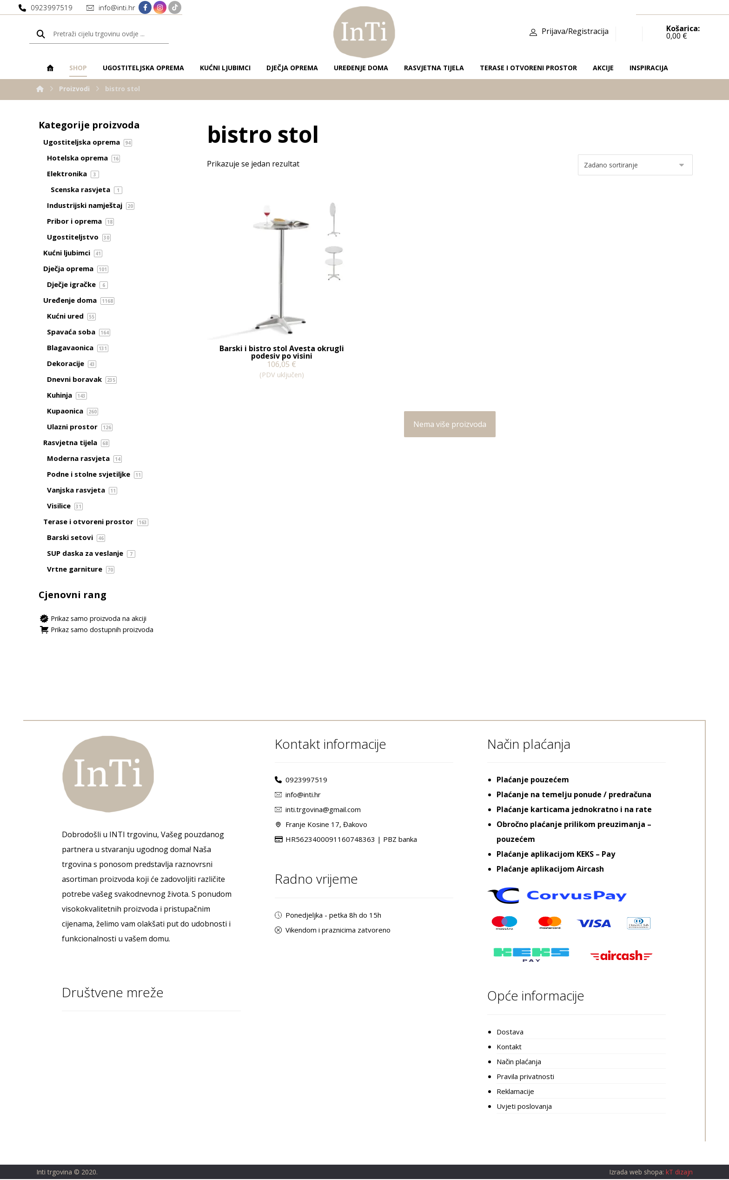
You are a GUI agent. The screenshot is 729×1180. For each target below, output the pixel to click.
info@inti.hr (298, 795)
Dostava (510, 1032)
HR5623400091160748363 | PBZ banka (346, 840)
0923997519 (301, 780)
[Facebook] (145, 7)
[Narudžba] (635, 165)
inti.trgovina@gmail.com (318, 810)
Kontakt (509, 1047)
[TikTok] (174, 7)
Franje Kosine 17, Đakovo (321, 825)
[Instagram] (159, 7)
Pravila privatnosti (525, 1076)
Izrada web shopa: (636, 1173)
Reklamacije (515, 1091)
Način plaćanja (519, 1062)
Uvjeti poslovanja (524, 1106)
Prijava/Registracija (575, 32)
